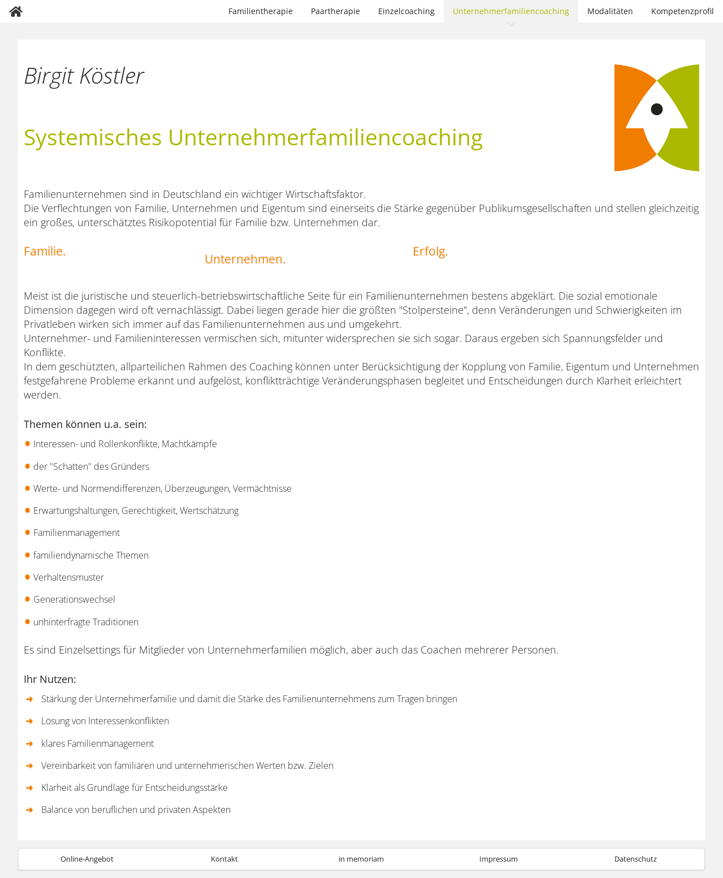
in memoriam (361, 859)
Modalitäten (610, 11)
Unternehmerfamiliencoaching (511, 11)
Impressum (498, 859)
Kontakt (224, 859)
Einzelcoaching (406, 11)
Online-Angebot (87, 859)
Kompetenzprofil (682, 11)
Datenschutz (635, 859)
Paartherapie (335, 11)
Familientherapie (260, 11)
